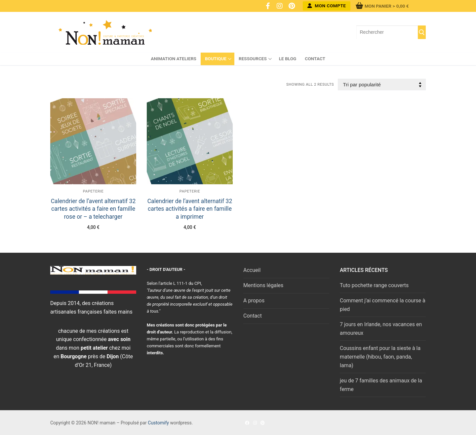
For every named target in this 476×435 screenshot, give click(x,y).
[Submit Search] (422, 32)
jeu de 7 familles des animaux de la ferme (381, 384)
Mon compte (326, 5)
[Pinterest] (292, 6)
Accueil (251, 270)
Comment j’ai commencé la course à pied (382, 304)
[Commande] (382, 84)
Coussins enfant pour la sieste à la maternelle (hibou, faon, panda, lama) (380, 357)
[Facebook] (268, 6)
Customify (158, 422)
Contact (252, 316)
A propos (253, 300)
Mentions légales (263, 285)
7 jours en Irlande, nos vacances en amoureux (381, 328)
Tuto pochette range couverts (374, 285)
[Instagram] (280, 6)
